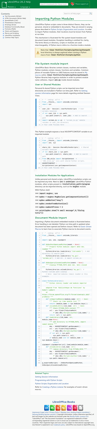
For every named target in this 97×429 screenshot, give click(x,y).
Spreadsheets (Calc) (11, 20)
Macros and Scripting (12, 33)
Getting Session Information (46, 376)
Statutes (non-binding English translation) (75, 412)
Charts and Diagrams (12, 31)
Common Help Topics (12, 37)
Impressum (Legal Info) (40, 412)
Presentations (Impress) (13, 23)
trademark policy (59, 424)
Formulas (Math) (10, 29)
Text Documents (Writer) (13, 16)
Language (24, 6)
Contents (5, 13)
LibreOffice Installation (12, 35)
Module (11, 6)
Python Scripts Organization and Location (67, 29)
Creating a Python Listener (53, 386)
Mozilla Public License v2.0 (79, 416)
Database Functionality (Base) (15, 27)
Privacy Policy (54, 412)
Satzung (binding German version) (44, 414)
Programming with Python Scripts (48, 379)
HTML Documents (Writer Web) (15, 18)
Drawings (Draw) (10, 25)
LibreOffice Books (63, 401)
